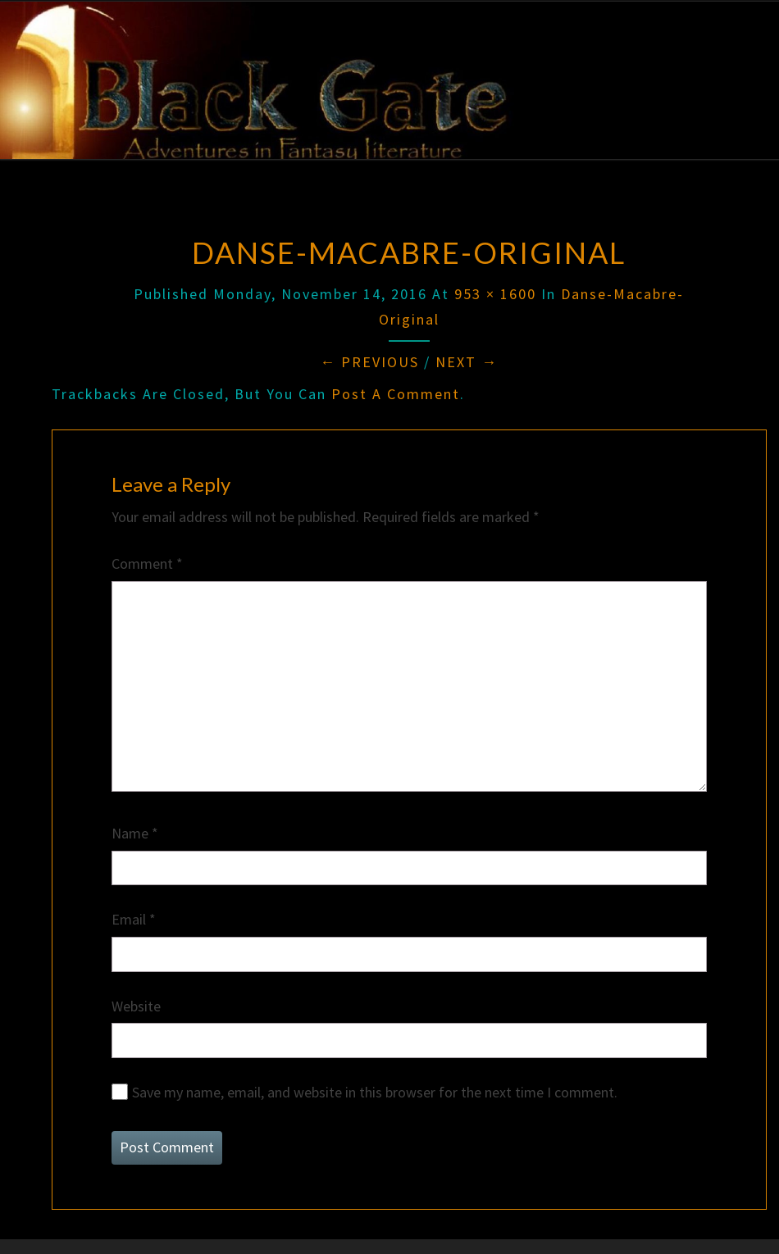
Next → (466, 361)
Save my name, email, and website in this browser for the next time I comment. (374, 1092)
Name (135, 833)
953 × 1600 (495, 293)
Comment (147, 563)
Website (136, 1006)
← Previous (369, 361)
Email (134, 919)
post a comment (395, 393)
